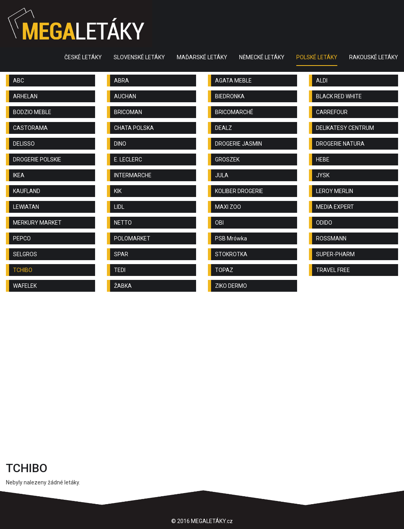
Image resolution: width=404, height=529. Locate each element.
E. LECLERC (128, 159)
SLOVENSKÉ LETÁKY (139, 57)
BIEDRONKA (230, 96)
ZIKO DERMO (231, 286)
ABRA (121, 80)
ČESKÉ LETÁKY (83, 57)
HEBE (322, 159)
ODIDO (324, 222)
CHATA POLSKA (134, 128)
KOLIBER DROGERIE (239, 191)
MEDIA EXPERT (335, 207)
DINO (120, 144)
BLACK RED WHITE (339, 96)
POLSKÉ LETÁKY (316, 57)
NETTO (123, 222)
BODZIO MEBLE (32, 112)
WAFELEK (25, 286)
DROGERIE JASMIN (238, 144)
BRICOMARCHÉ (234, 112)
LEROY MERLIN (334, 191)
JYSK (322, 175)
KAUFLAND (26, 191)
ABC (18, 80)
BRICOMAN (128, 112)
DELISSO (24, 144)
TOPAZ (224, 270)
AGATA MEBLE (233, 80)
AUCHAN (125, 96)
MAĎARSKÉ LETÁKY (202, 57)
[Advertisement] (202, 361)
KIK (118, 191)
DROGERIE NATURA (340, 144)
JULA (221, 175)
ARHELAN (25, 96)
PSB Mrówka (231, 238)
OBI (219, 222)
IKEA (18, 175)
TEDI (119, 270)
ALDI (321, 80)
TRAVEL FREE (333, 270)
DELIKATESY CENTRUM (345, 128)
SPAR (121, 254)
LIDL (119, 207)
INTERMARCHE (133, 175)
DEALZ (223, 128)
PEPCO (22, 238)
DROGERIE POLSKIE (37, 159)
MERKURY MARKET (37, 222)
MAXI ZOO (228, 207)
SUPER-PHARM (335, 254)
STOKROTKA (231, 254)
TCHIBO (22, 270)
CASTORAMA (30, 128)
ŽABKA (123, 286)
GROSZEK (227, 159)
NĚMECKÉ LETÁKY (261, 57)
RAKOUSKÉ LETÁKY (373, 57)
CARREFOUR (332, 112)
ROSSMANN (331, 238)
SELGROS (25, 254)
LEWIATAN (26, 207)
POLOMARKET (132, 238)
